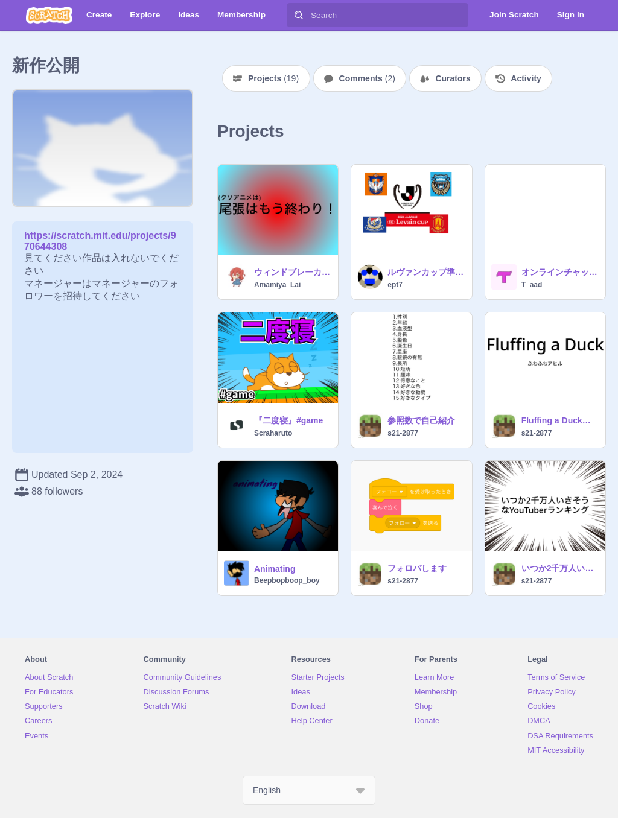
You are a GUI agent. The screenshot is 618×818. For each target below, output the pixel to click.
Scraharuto (273, 433)
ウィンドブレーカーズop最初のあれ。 (292, 272)
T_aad (532, 285)
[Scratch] (49, 15)
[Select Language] (309, 790)
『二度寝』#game (288, 420)
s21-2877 (402, 433)
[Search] (299, 15)
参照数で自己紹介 (421, 420)
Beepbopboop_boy (287, 580)
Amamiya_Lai (277, 285)
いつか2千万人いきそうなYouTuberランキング (559, 568)
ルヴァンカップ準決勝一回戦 (425, 272)
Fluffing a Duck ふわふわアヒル (559, 420)
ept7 (395, 285)
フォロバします (417, 568)
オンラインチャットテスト (559, 272)
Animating (274, 569)
